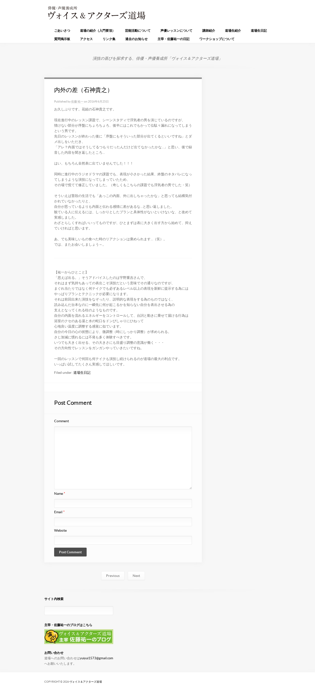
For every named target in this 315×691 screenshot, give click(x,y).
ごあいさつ (62, 30)
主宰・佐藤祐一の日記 (173, 39)
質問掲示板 (62, 39)
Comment (61, 421)
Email (59, 512)
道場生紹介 (233, 30)
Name (59, 494)
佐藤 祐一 (77, 101)
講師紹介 (208, 30)
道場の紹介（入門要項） (97, 30)
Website (60, 530)
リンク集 (109, 39)
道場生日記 (259, 30)
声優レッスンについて (176, 30)
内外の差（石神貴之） (83, 90)
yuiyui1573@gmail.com (96, 658)
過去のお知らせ (136, 39)
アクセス (86, 39)
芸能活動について (138, 30)
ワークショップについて (217, 39)
